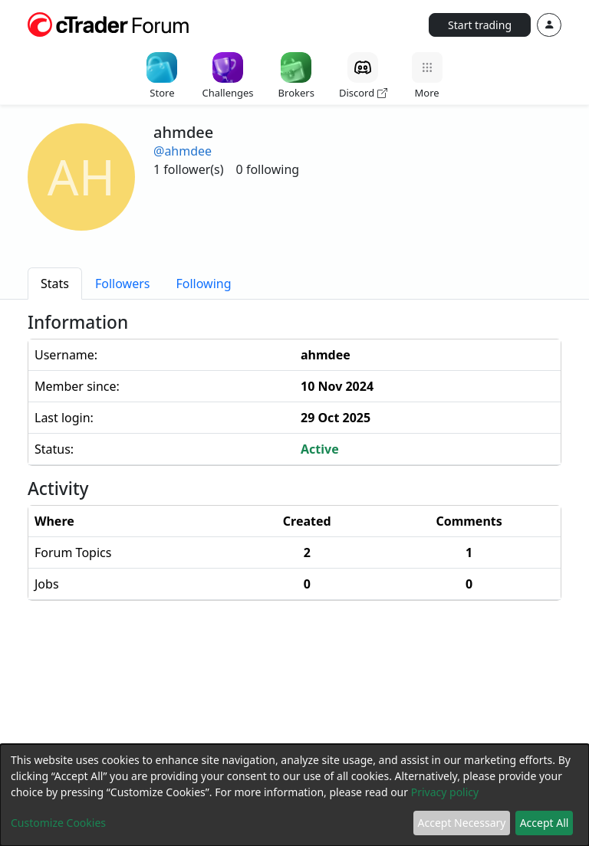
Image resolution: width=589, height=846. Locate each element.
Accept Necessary (462, 822)
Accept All (544, 822)
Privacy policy (445, 792)
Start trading (480, 25)
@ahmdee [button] (182, 151)
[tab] (55, 283)
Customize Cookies (58, 822)
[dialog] (294, 795)
